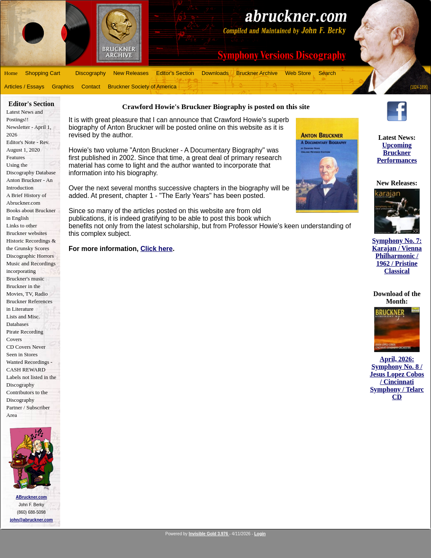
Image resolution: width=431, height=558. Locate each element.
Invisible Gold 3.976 (209, 533)
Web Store (298, 73)
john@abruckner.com (31, 520)
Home (11, 73)
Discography (90, 73)
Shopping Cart (42, 73)
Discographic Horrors (30, 256)
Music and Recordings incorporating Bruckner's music (31, 271)
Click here (157, 248)
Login (260, 533)
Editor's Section (175, 73)
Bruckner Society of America (142, 86)
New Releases (131, 73)
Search (327, 73)
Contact (90, 86)
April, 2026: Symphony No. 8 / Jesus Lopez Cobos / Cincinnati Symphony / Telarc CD (397, 377)
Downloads (215, 73)
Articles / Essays (24, 86)
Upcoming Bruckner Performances (397, 153)
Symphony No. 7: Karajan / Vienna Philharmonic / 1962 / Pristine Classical (397, 256)
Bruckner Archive (256, 73)
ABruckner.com (31, 497)
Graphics (63, 86)
